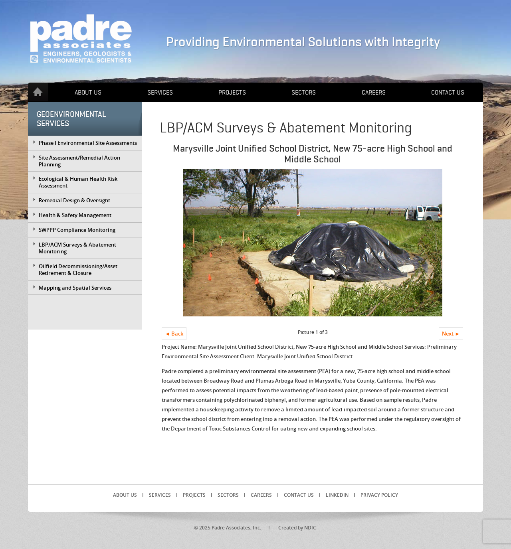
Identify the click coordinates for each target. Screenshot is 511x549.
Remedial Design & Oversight (74, 200)
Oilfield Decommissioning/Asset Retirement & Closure (78, 269)
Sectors (303, 92)
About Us (88, 92)
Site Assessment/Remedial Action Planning (79, 161)
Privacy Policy (379, 495)
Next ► (451, 333)
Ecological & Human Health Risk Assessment (78, 182)
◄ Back (174, 333)
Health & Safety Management (75, 215)
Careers (374, 92)
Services (160, 92)
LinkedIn (337, 495)
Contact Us (447, 92)
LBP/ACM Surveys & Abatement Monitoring (77, 248)
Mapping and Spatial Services (75, 287)
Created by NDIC (297, 527)
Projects (232, 92)
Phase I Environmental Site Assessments (88, 142)
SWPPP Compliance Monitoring (77, 229)
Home (38, 92)
